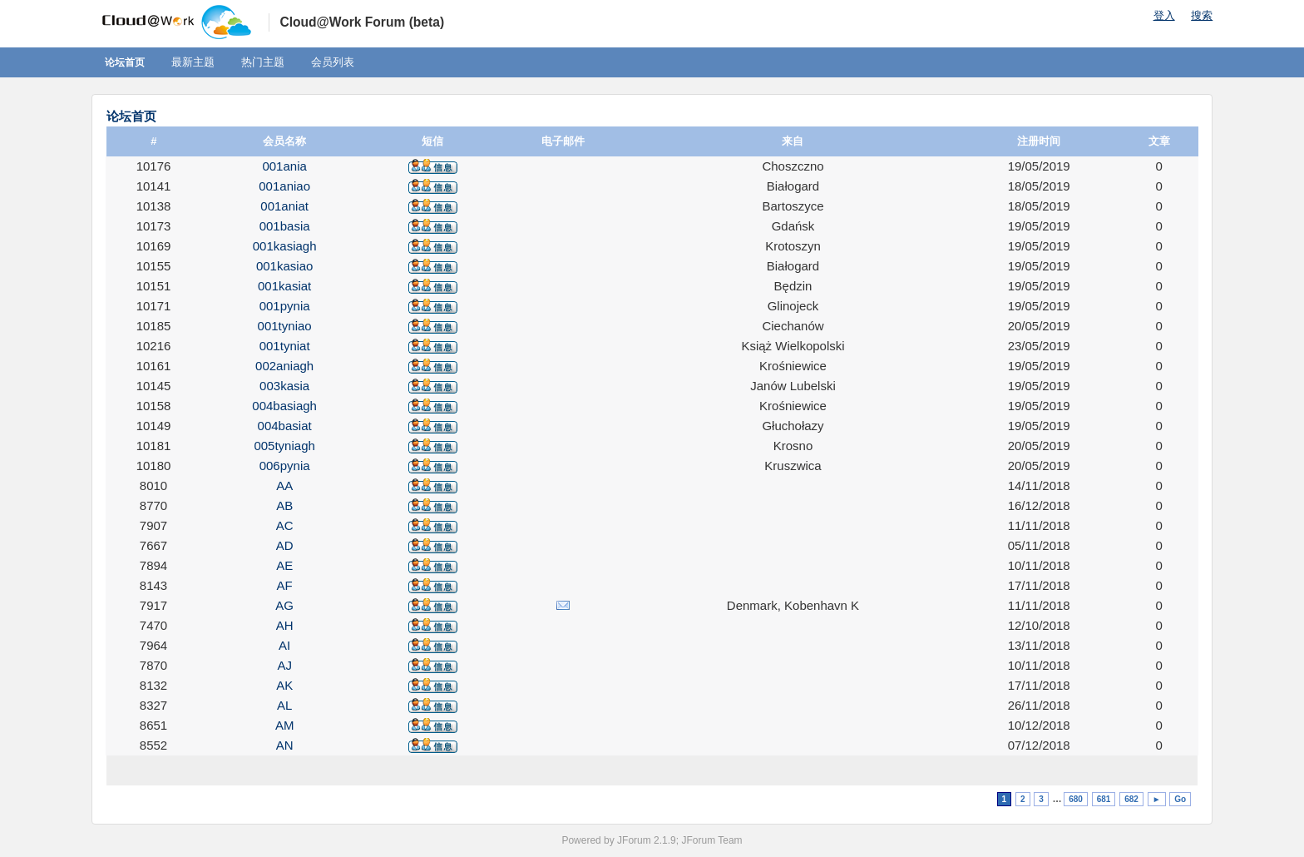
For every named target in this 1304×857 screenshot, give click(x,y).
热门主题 (262, 62)
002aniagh (284, 366)
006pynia (284, 465)
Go (1180, 799)
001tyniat (284, 346)
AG (284, 605)
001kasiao (284, 266)
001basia (284, 226)
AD (285, 545)
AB (284, 505)
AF (285, 585)
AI (284, 645)
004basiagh (284, 406)
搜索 (1202, 15)
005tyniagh (284, 445)
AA (284, 485)
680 (1076, 799)
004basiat (285, 426)
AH (285, 625)
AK (284, 685)
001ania (284, 166)
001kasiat (284, 286)
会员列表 (332, 62)
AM (284, 725)
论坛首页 (125, 62)
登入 (1164, 15)
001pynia (284, 306)
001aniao (284, 186)
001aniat (284, 206)
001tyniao (285, 326)
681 (1104, 799)
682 (1131, 799)
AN (285, 745)
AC (285, 525)
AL (284, 705)
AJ (284, 665)
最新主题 (193, 62)
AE (284, 565)
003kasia (284, 386)
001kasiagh (285, 246)
